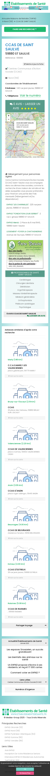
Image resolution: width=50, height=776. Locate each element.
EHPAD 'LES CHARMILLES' (18, 204)
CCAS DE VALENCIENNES (20, 449)
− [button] (8, 119)
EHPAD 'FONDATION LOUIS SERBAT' (22, 213)
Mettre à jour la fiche (33, 64)
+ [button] (8, 116)
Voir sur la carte (15, 376)
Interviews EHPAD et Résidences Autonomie (24, 757)
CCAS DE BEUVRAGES (19, 530)
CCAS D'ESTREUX (17, 569)
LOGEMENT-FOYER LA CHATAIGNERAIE (24, 231)
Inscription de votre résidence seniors (22, 753)
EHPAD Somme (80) (13, 737)
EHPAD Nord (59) (12, 730)
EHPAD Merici (13, 222)
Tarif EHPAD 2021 (12, 760)
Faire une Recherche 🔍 (25, 29)
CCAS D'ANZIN (15, 490)
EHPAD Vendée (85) (14, 740)
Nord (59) (8, 21)
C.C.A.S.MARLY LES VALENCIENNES (17, 366)
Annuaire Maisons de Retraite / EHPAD (19, 18)
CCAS (11, 407)
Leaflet (8, 157)
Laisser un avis (36, 315)
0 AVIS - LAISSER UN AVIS (25, 106)
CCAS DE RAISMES (17, 608)
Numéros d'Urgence (25, 689)
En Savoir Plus (25, 773)
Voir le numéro (30, 95)
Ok (25, 769)
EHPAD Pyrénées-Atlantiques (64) (20, 734)
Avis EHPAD (10, 750)
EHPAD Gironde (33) (14, 727)
